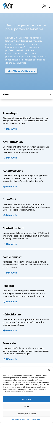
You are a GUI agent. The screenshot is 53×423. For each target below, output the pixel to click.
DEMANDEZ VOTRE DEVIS (21, 71)
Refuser (26, 406)
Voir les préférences (26, 413)
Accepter (26, 399)
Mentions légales (18, 419)
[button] (49, 370)
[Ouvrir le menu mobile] (28, 6)
